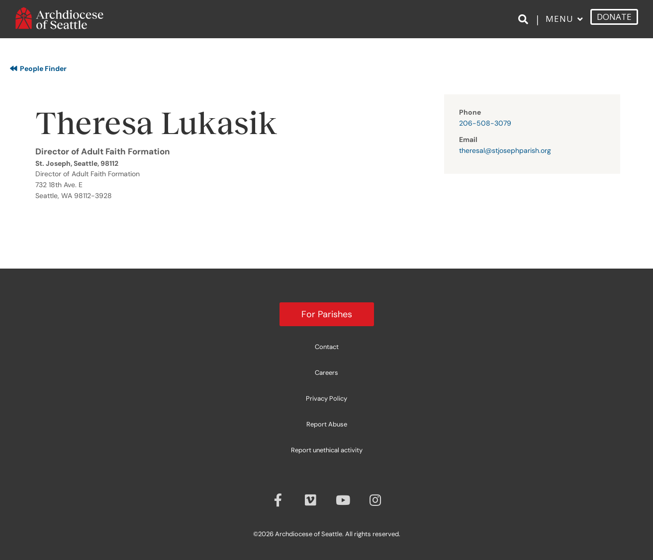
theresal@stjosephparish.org (505, 150)
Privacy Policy (326, 398)
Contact (327, 347)
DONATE (614, 22)
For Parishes (326, 314)
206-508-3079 (485, 123)
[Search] (525, 25)
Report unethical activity (327, 450)
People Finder (38, 68)
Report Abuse (326, 424)
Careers (326, 372)
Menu (559, 24)
